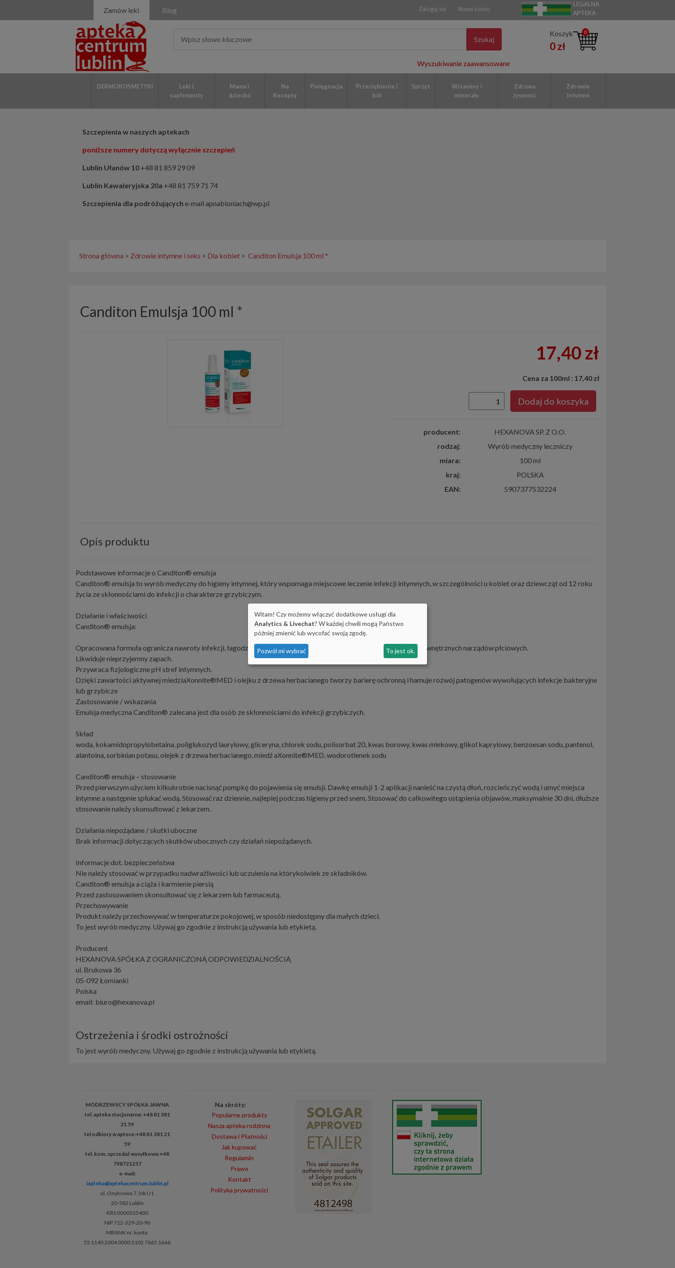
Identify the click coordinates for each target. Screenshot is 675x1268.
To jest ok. (400, 651)
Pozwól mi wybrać (281, 651)
